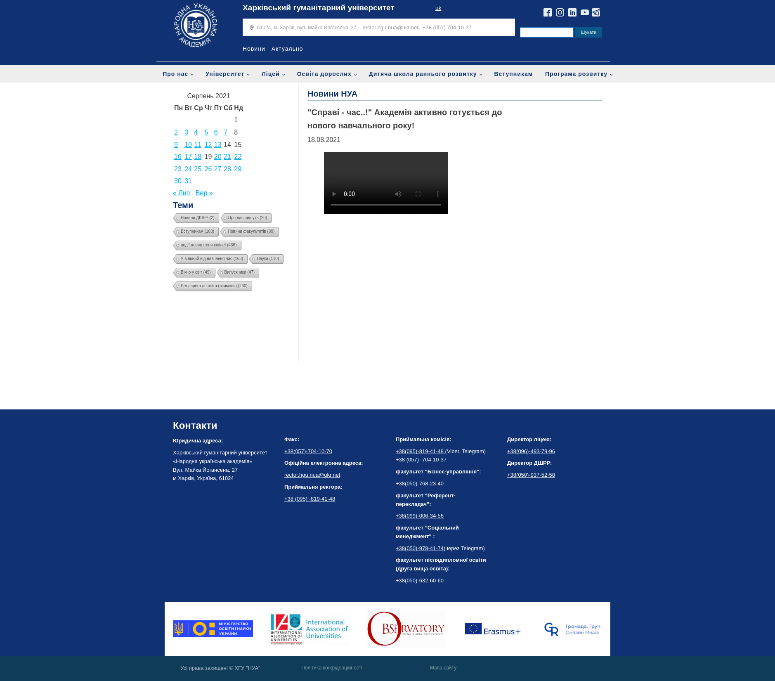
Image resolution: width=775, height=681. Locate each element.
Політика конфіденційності (331, 668)
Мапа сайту (443, 668)
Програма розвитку (576, 74)
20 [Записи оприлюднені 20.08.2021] (218, 156)
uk (438, 8)
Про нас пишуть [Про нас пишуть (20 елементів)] (247, 217)
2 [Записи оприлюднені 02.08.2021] (176, 132)
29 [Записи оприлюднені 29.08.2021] (237, 169)
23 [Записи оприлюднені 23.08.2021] (178, 169)
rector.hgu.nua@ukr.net (390, 27)
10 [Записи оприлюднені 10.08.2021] (188, 144)
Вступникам (513, 74)
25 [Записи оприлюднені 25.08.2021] (197, 169)
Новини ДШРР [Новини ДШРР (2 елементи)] (198, 217)
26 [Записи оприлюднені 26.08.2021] (208, 169)
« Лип (181, 192)
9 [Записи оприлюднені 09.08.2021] (176, 144)
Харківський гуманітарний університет (319, 7)
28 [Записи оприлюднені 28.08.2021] (227, 169)
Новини (254, 48)
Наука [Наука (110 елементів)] (268, 258)
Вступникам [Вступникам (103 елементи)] (197, 231)
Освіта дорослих (324, 74)
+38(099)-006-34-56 (420, 516)
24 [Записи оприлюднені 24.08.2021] (188, 169)
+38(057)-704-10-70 (308, 451)
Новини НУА (332, 93)
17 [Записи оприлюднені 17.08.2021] (188, 156)
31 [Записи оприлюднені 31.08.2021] (188, 180)
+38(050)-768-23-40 (420, 483)
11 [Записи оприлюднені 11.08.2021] (197, 144)
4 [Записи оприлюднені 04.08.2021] (196, 132)
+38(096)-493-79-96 (531, 451)
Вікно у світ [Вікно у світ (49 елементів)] (196, 272)
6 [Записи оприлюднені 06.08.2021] (216, 132)
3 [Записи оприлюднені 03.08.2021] (186, 132)
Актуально (287, 48)
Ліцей (271, 74)
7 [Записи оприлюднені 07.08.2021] (225, 132)
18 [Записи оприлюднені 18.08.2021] (197, 156)
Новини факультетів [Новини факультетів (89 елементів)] (251, 231)
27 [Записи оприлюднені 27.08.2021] (218, 169)
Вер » (204, 192)
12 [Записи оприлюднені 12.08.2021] (208, 144)
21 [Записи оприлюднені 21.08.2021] (227, 156)
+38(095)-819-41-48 (420, 451)
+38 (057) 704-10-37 (447, 27)
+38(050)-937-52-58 (531, 475)
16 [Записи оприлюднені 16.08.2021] (178, 156)
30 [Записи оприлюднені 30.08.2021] (178, 180)
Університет (225, 74)
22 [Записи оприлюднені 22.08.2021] (237, 156)
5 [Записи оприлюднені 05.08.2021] (206, 132)
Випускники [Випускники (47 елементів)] (239, 272)
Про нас (175, 74)
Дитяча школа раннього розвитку (423, 74)
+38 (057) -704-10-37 (421, 459)
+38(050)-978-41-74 (420, 548)
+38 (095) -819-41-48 (309, 499)
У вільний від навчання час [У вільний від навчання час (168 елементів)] (212, 258)
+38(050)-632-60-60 (420, 580)
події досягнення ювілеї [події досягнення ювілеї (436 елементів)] (209, 245)
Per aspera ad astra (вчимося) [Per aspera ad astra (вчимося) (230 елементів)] (214, 286)
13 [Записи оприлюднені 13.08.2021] (218, 144)
